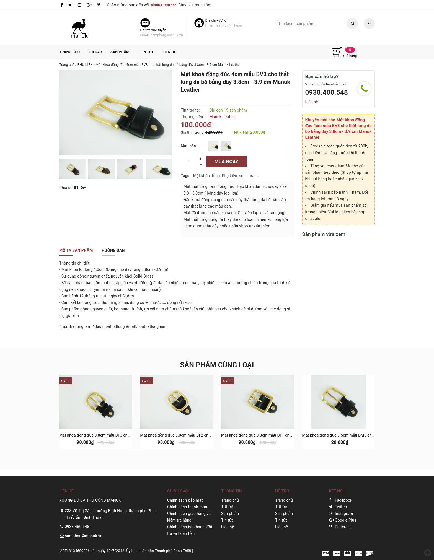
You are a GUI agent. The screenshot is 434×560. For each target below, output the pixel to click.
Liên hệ (169, 52)
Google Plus (342, 520)
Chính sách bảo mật (185, 500)
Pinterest (340, 527)
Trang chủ (69, 52)
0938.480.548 (326, 92)
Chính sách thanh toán (187, 507)
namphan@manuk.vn (83, 536)
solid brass (249, 175)
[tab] (76, 250)
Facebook (340, 500)
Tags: (186, 175)
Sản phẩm (121, 52)
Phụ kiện (229, 175)
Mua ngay (226, 161)
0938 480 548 (77, 526)
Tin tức (147, 52)
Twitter (338, 507)
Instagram (341, 513)
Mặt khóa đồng (206, 175)
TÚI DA (95, 52)
